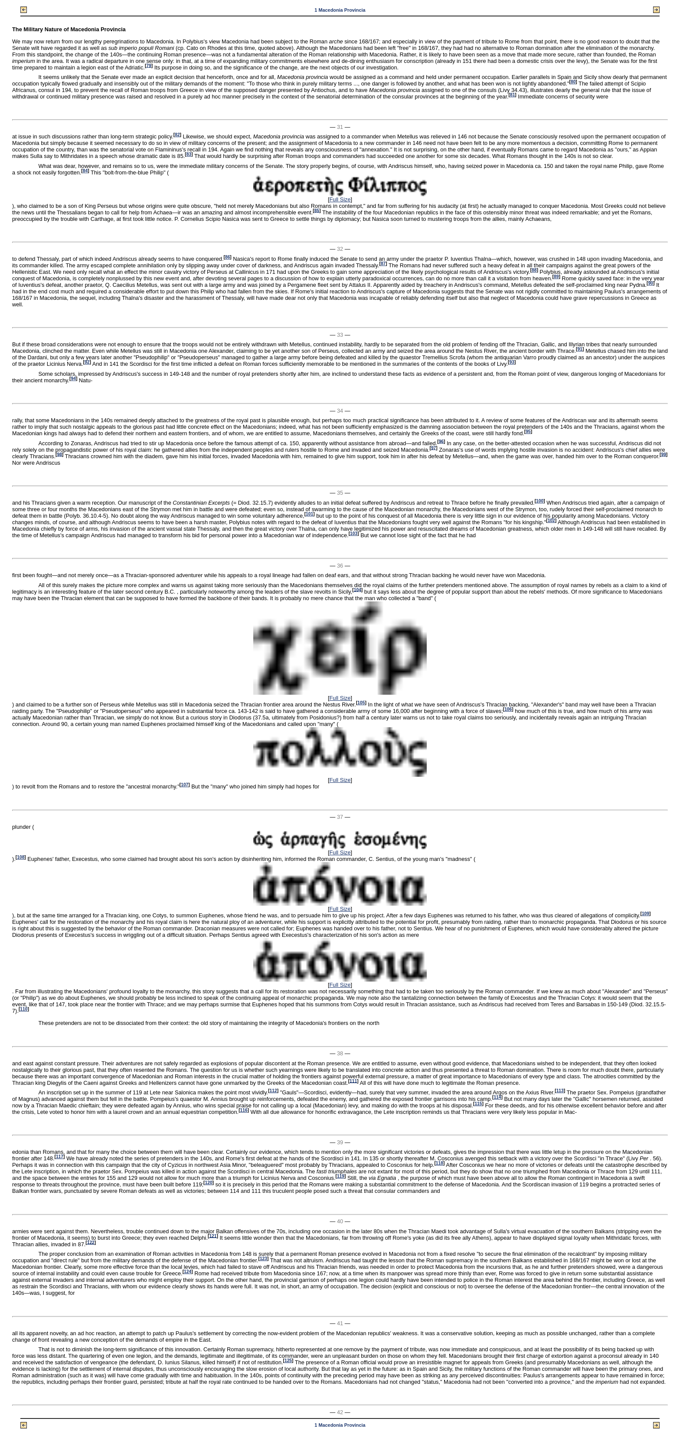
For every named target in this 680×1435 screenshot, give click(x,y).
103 (353, 533)
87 (383, 263)
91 (580, 349)
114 (497, 1097)
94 (73, 378)
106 (508, 709)
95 (528, 431)
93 (511, 362)
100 (539, 501)
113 (560, 1090)
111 (353, 1080)
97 (433, 447)
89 (556, 276)
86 (227, 257)
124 (187, 1271)
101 (309, 514)
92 (87, 362)
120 (208, 1182)
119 (340, 1176)
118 (439, 1163)
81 (512, 94)
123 (263, 1258)
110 (23, 1009)
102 (551, 520)
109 (645, 913)
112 (273, 1090)
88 (534, 270)
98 (59, 454)
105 (361, 702)
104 (357, 589)
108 (20, 857)
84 (85, 170)
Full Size (339, 199)
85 (316, 210)
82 (177, 134)
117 (59, 1156)
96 (441, 441)
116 (244, 1110)
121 (212, 1235)
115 (478, 1103)
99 (663, 454)
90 (650, 283)
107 (184, 784)
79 (148, 65)
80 (573, 81)
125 (288, 1360)
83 (188, 154)
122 (91, 1242)
